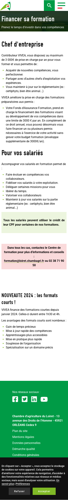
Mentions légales (23, 437)
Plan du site (19, 431)
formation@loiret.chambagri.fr (24, 261)
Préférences (23, 483)
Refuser (19, 491)
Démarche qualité (23, 449)
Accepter (44, 491)
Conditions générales (25, 455)
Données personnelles (26, 443)
